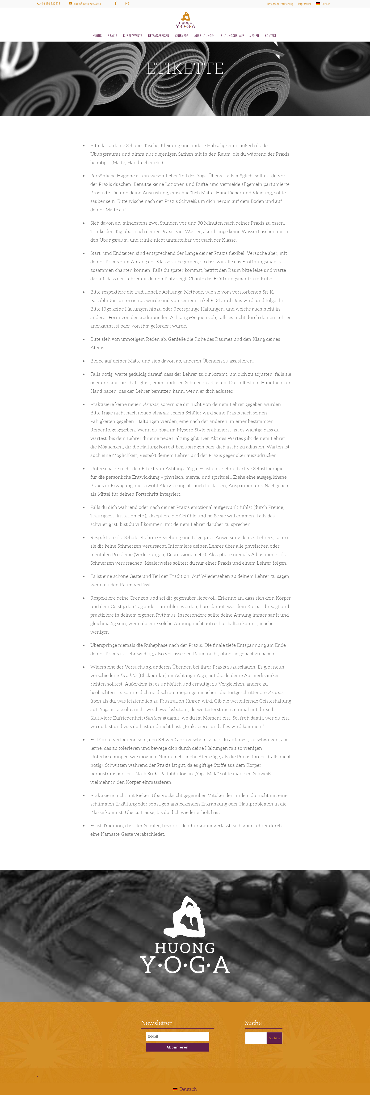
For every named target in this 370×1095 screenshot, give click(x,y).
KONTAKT (270, 36)
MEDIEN (254, 36)
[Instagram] (127, 3)
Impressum (304, 4)
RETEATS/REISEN (158, 36)
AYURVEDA (182, 36)
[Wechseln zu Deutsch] (185, 1089)
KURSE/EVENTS (132, 36)
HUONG (97, 36)
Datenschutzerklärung (280, 4)
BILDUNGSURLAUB (233, 36)
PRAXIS (112, 36)
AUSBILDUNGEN (204, 36)
